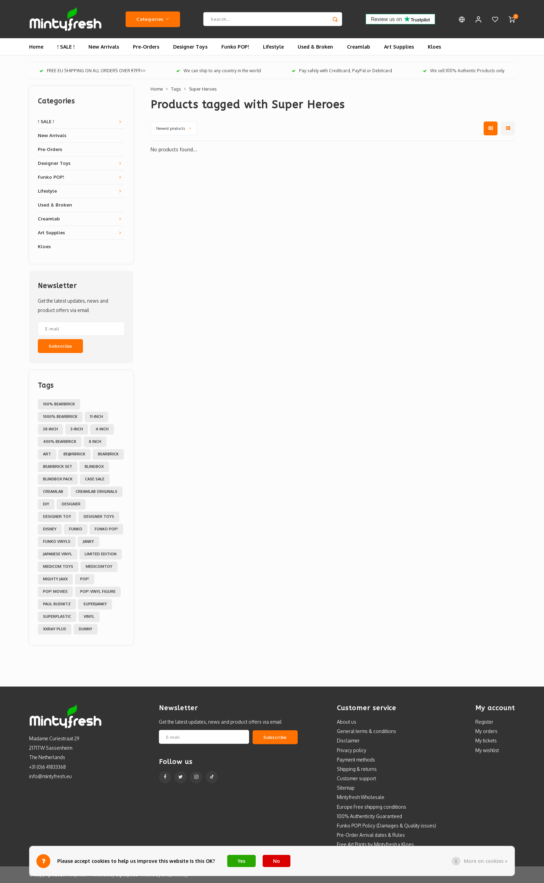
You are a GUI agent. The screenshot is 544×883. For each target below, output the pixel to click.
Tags (176, 89)
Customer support (356, 778)
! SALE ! (66, 47)
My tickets (486, 740)
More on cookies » (486, 861)
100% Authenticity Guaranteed (369, 816)
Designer (71, 504)
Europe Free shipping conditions (371, 807)
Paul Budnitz (57, 604)
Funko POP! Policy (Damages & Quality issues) (386, 826)
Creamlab (358, 47)
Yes (241, 861)
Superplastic (57, 616)
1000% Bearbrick (60, 416)
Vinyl (89, 616)
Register (484, 722)
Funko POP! (235, 47)
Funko (75, 529)
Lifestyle (273, 47)
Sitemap (346, 788)
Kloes (434, 47)
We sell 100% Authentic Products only (463, 70)
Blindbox (94, 466)
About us (346, 722)
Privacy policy (351, 750)
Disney (50, 529)
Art (47, 454)
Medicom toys (58, 566)
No (276, 861)
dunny (85, 628)
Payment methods (356, 760)
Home (36, 47)
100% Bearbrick (59, 404)
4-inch (102, 429)
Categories (152, 19)
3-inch (76, 429)
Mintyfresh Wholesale (360, 797)
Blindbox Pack (58, 479)
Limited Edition (101, 554)
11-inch (96, 416)
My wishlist (487, 750)
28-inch (50, 429)
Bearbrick (108, 454)
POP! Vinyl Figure (98, 591)
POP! (84, 579)
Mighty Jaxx (55, 579)
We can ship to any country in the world (218, 70)
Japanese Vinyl (57, 554)
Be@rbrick (74, 454)
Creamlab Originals (96, 491)
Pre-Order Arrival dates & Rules (371, 835)
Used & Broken (315, 47)
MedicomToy (99, 566)
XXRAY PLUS (54, 628)
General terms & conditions (366, 731)
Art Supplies (399, 47)
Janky (88, 541)
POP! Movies (55, 591)
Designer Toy (57, 516)
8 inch (95, 441)
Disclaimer (348, 740)
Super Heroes (202, 89)
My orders (486, 731)
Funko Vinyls (56, 541)
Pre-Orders (146, 47)
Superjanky (95, 604)
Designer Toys (190, 47)
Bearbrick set (57, 466)
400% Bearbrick (59, 441)
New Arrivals (103, 47)
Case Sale (94, 479)
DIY (46, 504)
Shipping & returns (357, 769)
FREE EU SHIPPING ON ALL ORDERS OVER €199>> (92, 70)
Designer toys (99, 516)
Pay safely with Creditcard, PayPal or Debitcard (342, 70)
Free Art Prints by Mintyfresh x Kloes (375, 844)
